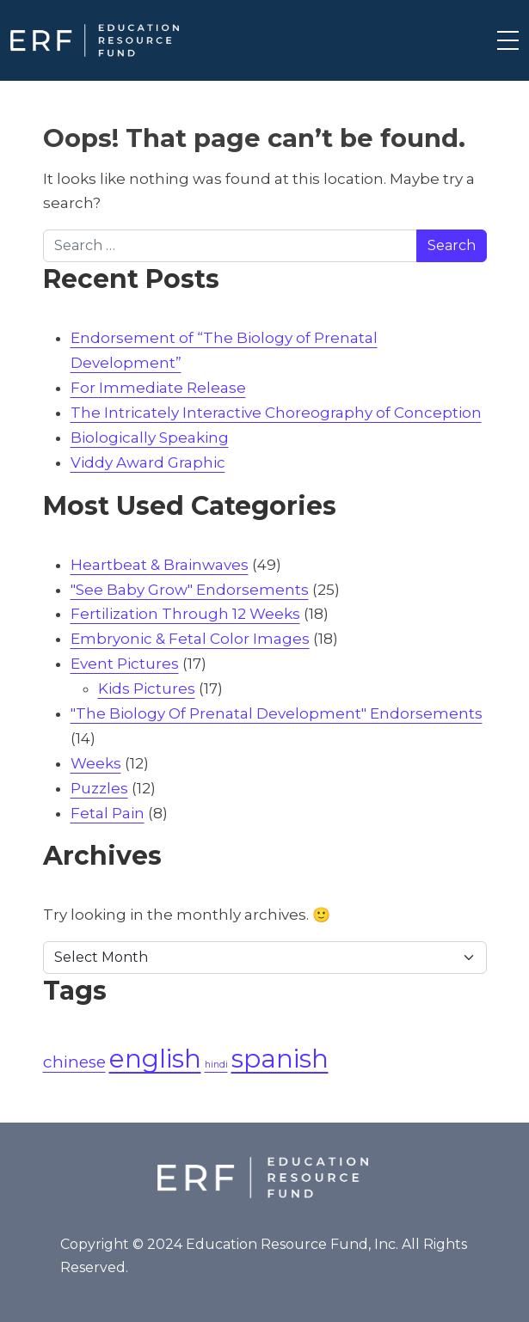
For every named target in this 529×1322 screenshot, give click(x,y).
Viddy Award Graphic (148, 462)
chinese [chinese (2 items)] (74, 1062)
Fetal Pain (108, 813)
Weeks (96, 763)
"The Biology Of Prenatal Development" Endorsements (277, 713)
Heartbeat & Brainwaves (160, 564)
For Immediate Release (158, 387)
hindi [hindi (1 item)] (216, 1064)
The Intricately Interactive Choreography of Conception (276, 412)
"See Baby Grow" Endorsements (190, 589)
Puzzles (99, 788)
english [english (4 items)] (155, 1059)
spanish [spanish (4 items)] (280, 1059)
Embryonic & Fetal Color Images (190, 638)
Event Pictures (125, 663)
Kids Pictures (146, 688)
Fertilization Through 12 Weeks (185, 613)
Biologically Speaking (150, 437)
